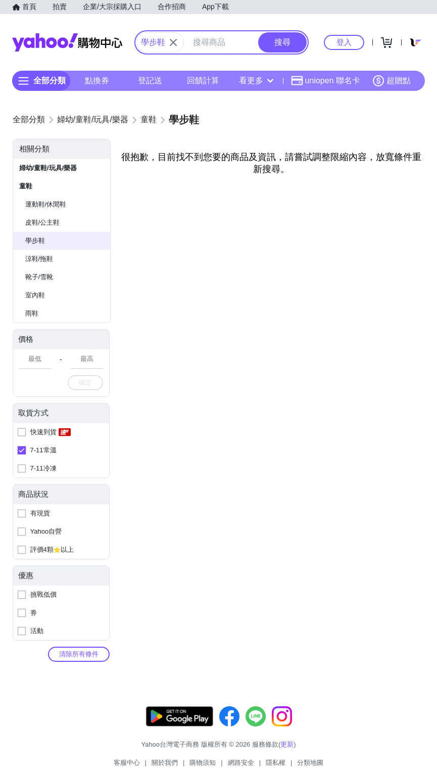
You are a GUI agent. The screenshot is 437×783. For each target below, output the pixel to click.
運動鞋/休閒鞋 (46, 204)
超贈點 (391, 81)
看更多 (256, 80)
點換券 (97, 80)
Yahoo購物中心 (67, 42)
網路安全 (241, 762)
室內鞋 (35, 295)
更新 (287, 744)
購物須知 (202, 762)
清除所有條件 (79, 654)
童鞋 (25, 186)
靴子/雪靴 (39, 277)
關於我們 (165, 762)
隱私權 (275, 762)
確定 (85, 382)
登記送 (150, 80)
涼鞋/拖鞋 (39, 259)
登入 (344, 42)
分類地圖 (310, 762)
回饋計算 (203, 80)
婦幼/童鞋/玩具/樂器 (48, 168)
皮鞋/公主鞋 (42, 222)
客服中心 (127, 762)
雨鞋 (31, 313)
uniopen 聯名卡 (325, 81)
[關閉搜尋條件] (173, 42)
